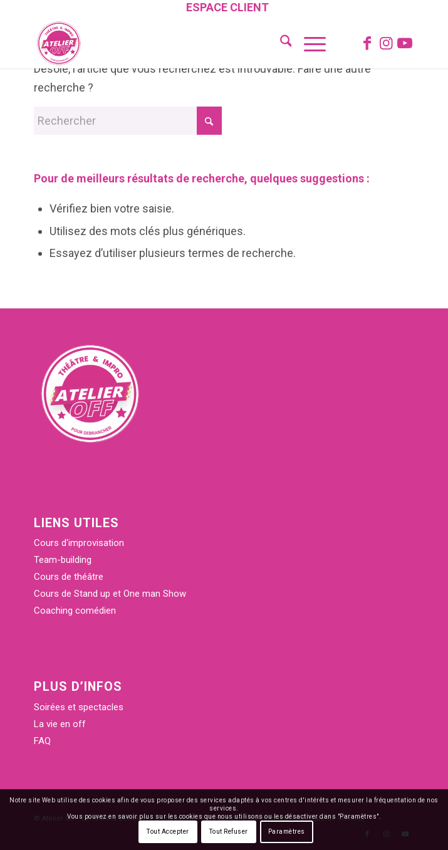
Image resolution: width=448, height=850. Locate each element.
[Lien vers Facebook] (367, 43)
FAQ (42, 741)
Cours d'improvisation (79, 542)
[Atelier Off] (186, 43)
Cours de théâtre (68, 576)
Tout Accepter (168, 831)
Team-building (62, 559)
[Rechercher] (280, 43)
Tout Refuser (228, 831)
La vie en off (60, 724)
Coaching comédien (75, 610)
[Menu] (308, 43)
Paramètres (286, 831)
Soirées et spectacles (78, 707)
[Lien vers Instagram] (386, 43)
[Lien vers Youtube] (404, 43)
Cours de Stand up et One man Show (110, 593)
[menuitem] (227, 8)
